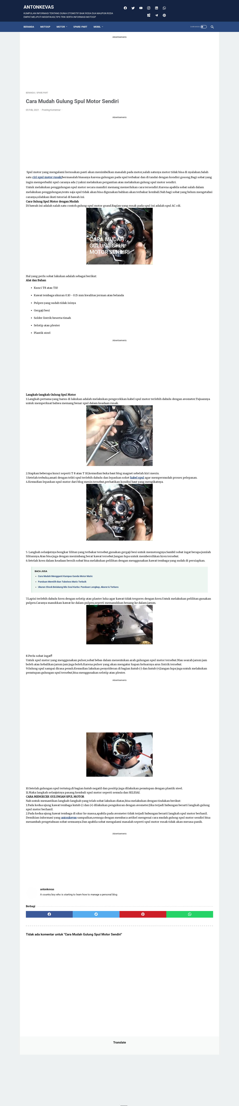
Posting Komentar (51, 106)
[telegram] (155, 11)
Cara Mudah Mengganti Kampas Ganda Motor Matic (65, 617)
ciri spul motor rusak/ (105, 174)
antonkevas (41, 3)
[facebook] (123, 4)
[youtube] (139, 4)
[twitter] (131, 4)
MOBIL (99, 21)
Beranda (31, 21)
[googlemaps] (147, 11)
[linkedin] (155, 4)
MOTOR (63, 21)
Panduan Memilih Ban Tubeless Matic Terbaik (62, 622)
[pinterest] (162, 11)
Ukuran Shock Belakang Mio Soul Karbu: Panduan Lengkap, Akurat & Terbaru (78, 628)
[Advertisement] (88, 58)
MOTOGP (48, 21)
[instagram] (147, 4)
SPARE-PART (83, 21)
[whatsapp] (162, 4)
